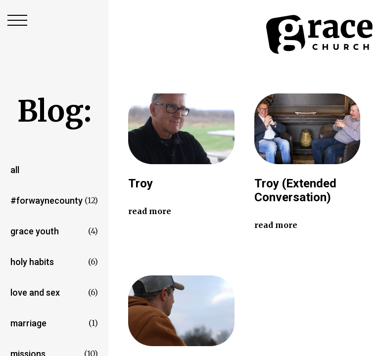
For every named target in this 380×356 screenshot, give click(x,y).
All (14, 170)
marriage (28, 323)
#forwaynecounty (46, 200)
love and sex (35, 292)
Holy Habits (32, 262)
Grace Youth (34, 231)
